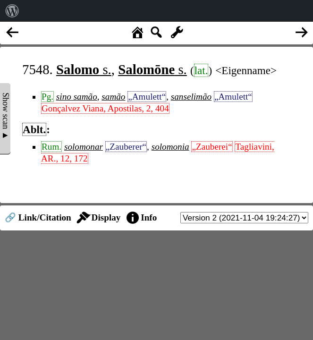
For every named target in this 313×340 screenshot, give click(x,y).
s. (83, 69)
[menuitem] (12, 11)
